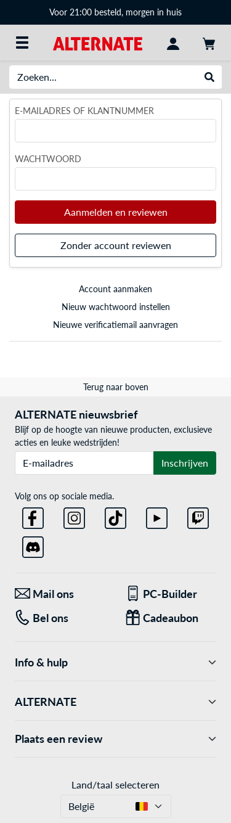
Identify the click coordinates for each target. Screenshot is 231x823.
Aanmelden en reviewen (116, 212)
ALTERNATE (115, 702)
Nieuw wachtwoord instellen (116, 306)
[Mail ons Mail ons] (61, 594)
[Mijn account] (173, 42)
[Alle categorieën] (22, 42)
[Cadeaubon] (171, 618)
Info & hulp (115, 662)
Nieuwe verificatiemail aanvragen (115, 324)
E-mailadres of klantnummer (84, 110)
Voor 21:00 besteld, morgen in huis (115, 12)
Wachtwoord (48, 159)
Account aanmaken (115, 289)
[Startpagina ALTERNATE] (97, 42)
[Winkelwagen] (209, 42)
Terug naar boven (115, 387)
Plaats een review (115, 739)
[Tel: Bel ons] (61, 618)
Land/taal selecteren (115, 784)
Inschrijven (184, 463)
